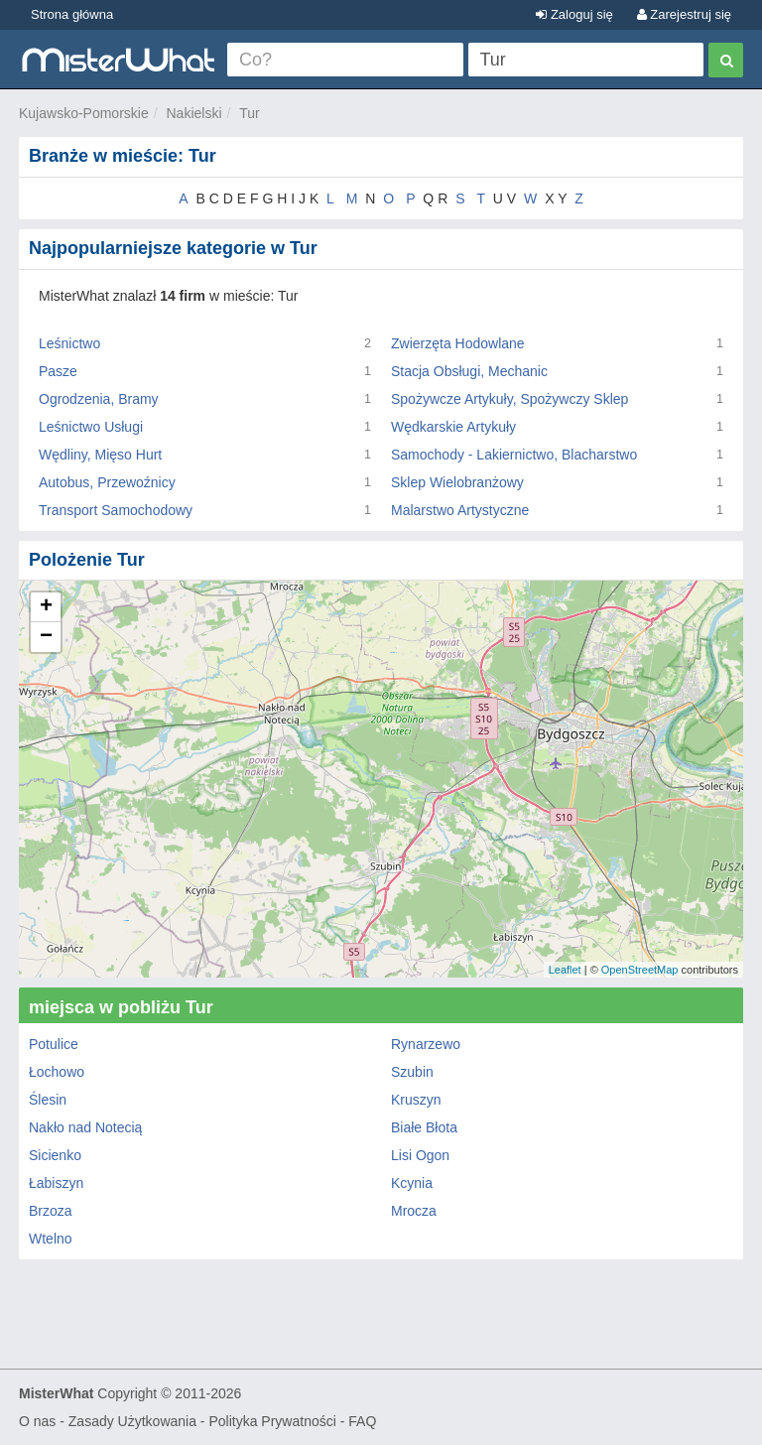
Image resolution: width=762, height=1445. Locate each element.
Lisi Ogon (420, 1155)
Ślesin (47, 1100)
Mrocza (414, 1211)
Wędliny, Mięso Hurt (100, 454)
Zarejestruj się (684, 14)
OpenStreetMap (640, 970)
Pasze (58, 371)
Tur (249, 113)
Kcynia (412, 1183)
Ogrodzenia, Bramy (99, 399)
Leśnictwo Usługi (91, 427)
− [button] (46, 637)
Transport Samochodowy (115, 510)
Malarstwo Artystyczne (460, 510)
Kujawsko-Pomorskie (84, 113)
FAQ (362, 1421)
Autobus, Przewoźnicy (107, 482)
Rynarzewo (425, 1044)
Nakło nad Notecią (85, 1127)
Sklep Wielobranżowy (457, 482)
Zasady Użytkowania (132, 1421)
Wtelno (50, 1239)
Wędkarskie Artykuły (453, 427)
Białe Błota (424, 1127)
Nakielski (194, 113)
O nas (37, 1421)
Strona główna (72, 14)
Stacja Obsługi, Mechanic (469, 371)
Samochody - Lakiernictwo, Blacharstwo (514, 454)
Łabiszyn (56, 1183)
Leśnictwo (69, 343)
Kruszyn (416, 1100)
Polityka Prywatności (271, 1421)
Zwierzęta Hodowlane (458, 343)
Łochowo (56, 1072)
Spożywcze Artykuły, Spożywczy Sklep (509, 399)
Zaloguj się (574, 14)
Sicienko (55, 1155)
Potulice (53, 1044)
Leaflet (565, 970)
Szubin (412, 1072)
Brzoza (50, 1211)
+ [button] (46, 607)
